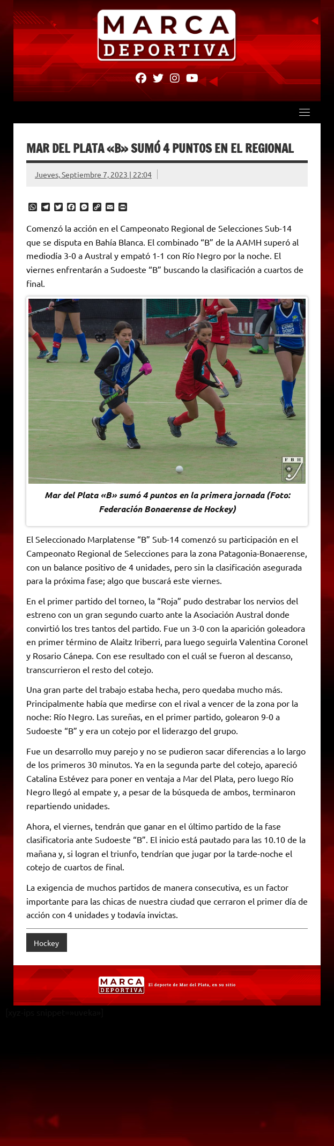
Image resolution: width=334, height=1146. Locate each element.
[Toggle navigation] (304, 112)
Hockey (46, 943)
